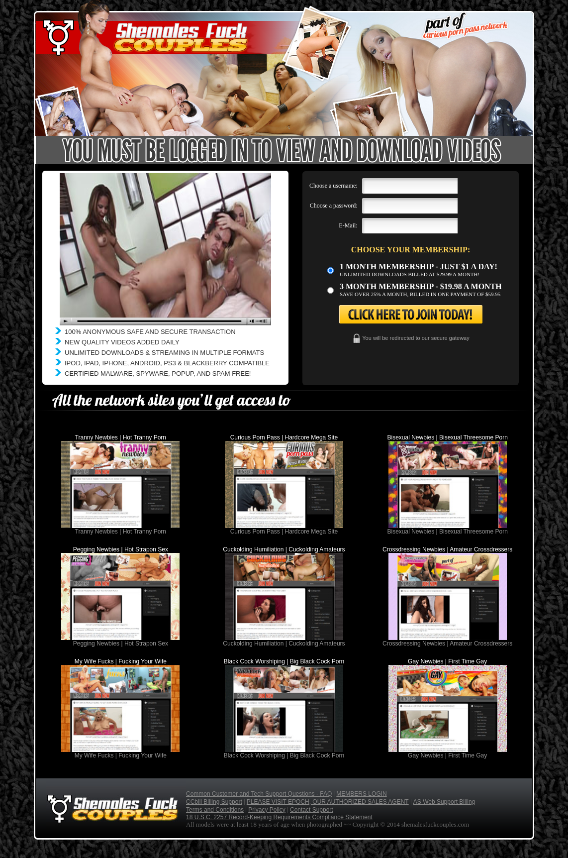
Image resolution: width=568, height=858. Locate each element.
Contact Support (311, 809)
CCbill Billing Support (214, 801)
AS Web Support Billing (444, 801)
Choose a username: (333, 185)
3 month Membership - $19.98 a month (421, 286)
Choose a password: (334, 205)
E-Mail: (348, 225)
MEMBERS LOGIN (361, 793)
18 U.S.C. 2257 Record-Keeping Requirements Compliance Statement (279, 817)
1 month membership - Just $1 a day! (418, 266)
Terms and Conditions (215, 809)
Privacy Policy (266, 809)
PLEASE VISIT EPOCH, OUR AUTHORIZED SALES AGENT (328, 801)
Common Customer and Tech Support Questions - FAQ (259, 793)
